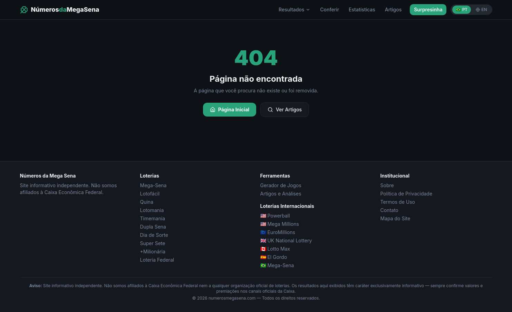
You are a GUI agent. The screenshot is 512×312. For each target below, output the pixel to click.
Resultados (294, 9)
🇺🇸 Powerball (275, 216)
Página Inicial (229, 109)
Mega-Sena (153, 185)
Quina (147, 202)
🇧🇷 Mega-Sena (277, 265)
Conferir (329, 9)
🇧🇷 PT (461, 9)
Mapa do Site (395, 218)
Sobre (387, 185)
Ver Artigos (285, 109)
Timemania (152, 218)
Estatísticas (362, 9)
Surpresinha (428, 9)
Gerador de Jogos (280, 185)
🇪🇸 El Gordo (273, 257)
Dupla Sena (153, 227)
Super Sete (152, 243)
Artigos (393, 9)
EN (481, 9)
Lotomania (152, 210)
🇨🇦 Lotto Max (275, 249)
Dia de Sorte (154, 235)
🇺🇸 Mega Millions (279, 224)
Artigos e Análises (280, 194)
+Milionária (152, 251)
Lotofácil (150, 194)
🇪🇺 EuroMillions (277, 232)
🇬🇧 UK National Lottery (286, 240)
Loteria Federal (157, 260)
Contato (389, 210)
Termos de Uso (397, 202)
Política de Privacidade (406, 194)
